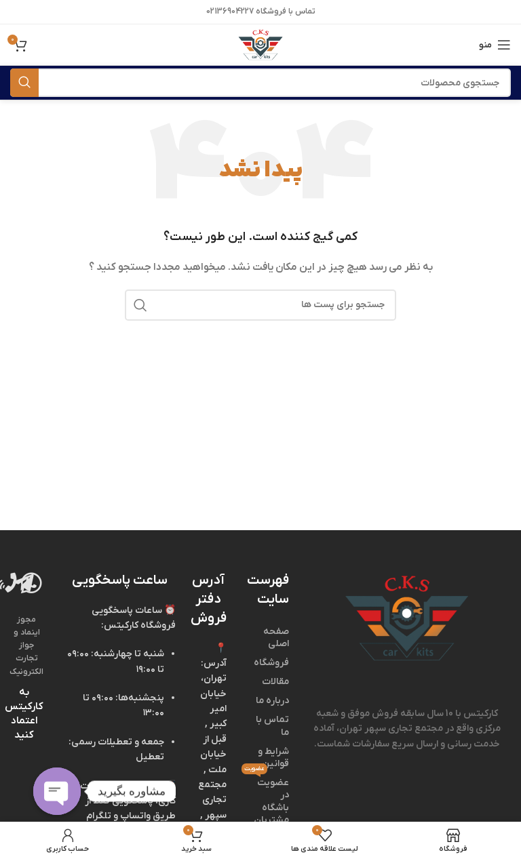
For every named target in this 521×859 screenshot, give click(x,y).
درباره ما (272, 700)
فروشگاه (271, 662)
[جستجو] (260, 82)
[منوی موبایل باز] (495, 44)
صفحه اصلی (276, 637)
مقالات (275, 681)
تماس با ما (272, 725)
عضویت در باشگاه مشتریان (268, 800)
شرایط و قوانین (273, 757)
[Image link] (407, 618)
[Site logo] (260, 44)
